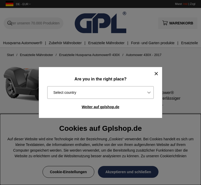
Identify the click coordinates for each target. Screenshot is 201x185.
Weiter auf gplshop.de (100, 107)
